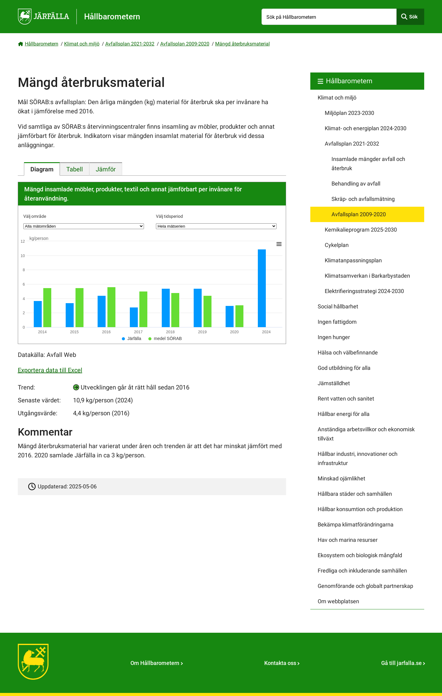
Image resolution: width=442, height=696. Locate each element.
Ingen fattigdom (337, 322)
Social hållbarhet (338, 306)
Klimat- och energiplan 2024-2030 (365, 128)
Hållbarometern (41, 44)
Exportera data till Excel (50, 370)
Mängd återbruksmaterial (242, 44)
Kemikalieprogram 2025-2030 (361, 229)
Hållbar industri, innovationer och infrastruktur (357, 458)
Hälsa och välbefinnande (348, 352)
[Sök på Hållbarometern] (329, 17)
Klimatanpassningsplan (353, 260)
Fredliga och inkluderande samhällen (362, 570)
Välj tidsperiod (169, 216)
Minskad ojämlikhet (341, 478)
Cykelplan (337, 245)
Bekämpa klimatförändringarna (356, 524)
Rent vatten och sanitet (346, 398)
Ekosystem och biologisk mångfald (360, 555)
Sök (413, 17)
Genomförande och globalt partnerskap (365, 586)
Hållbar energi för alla (344, 414)
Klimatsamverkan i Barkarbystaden (367, 275)
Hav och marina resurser (348, 540)
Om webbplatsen (338, 601)
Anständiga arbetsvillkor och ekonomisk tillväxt (366, 434)
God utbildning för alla (344, 368)
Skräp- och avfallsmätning (363, 199)
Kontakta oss (280, 663)
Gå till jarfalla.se (401, 663)
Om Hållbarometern (154, 663)
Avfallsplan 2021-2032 (129, 44)
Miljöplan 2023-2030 (349, 113)
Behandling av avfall (356, 183)
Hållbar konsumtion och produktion (360, 509)
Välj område (34, 216)
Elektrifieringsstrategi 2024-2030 (364, 291)
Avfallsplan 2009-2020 (184, 44)
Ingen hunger (334, 337)
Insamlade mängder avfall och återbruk (368, 163)
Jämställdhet (334, 383)
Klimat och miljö (81, 44)
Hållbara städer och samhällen (355, 494)
